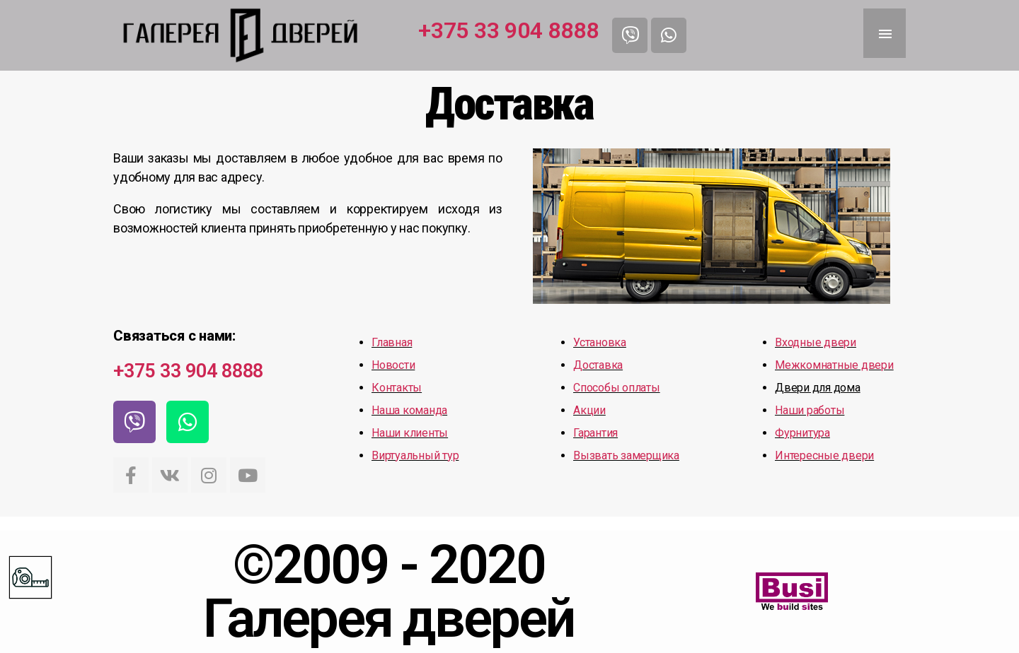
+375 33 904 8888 (508, 30)
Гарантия (595, 433)
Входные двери (815, 342)
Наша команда (409, 410)
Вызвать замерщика (626, 455)
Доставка (598, 365)
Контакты (397, 387)
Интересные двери (824, 455)
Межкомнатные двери (834, 365)
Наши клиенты (410, 433)
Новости (393, 365)
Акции (589, 410)
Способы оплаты (616, 387)
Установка (599, 342)
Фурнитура (802, 433)
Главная (392, 342)
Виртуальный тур (415, 455)
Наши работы (809, 410)
